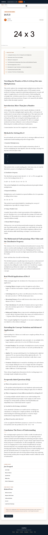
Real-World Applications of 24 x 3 (14, 64)
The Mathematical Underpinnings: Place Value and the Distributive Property (22, 62)
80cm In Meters (8, 472)
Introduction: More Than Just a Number (15, 57)
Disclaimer (26, 532)
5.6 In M (6, 501)
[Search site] (12, 2)
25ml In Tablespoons (9, 481)
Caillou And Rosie (8, 498)
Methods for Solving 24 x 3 (13, 59)
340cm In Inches (8, 492)
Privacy (31, 532)
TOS (35, 532)
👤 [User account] (24, 1)
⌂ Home (20, 1)
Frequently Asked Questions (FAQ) (14, 69)
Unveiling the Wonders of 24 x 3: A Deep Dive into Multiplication (20, 55)
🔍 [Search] (16, 1)
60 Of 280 (7, 469)
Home (13, 532)
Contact (21, 532)
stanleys (3, 1)
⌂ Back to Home (8, 516)
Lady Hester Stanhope (9, 503)
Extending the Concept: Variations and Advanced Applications (19, 67)
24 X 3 (18, 509)
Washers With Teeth (9, 495)
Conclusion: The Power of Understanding (16, 71)
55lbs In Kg (7, 478)
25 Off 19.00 (7, 475)
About (17, 532)
